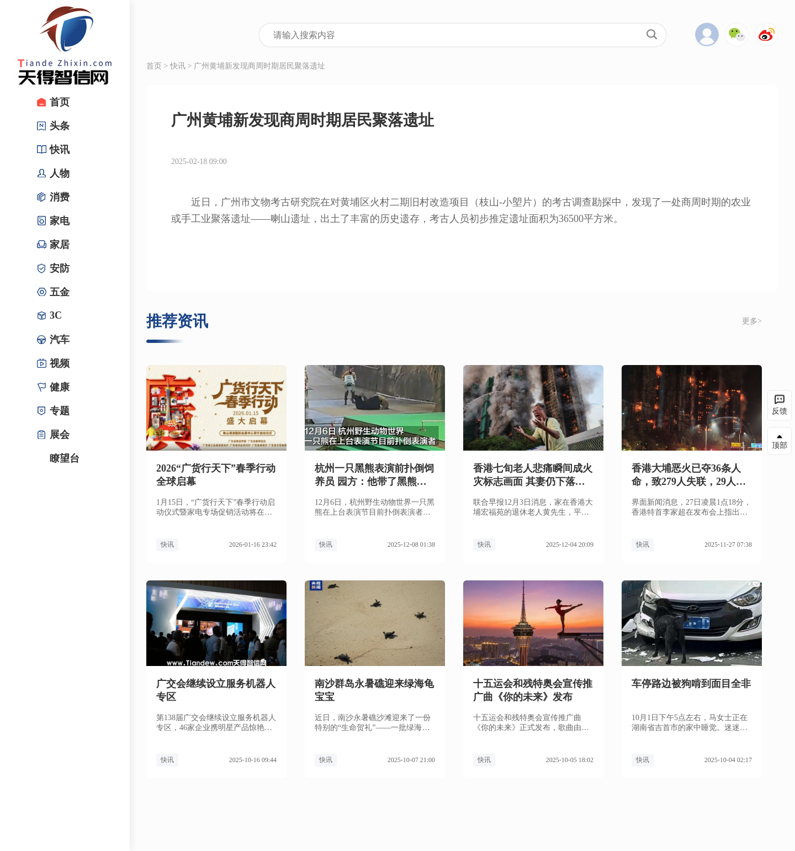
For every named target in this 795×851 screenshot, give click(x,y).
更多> (752, 321)
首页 (154, 66)
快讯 (178, 66)
